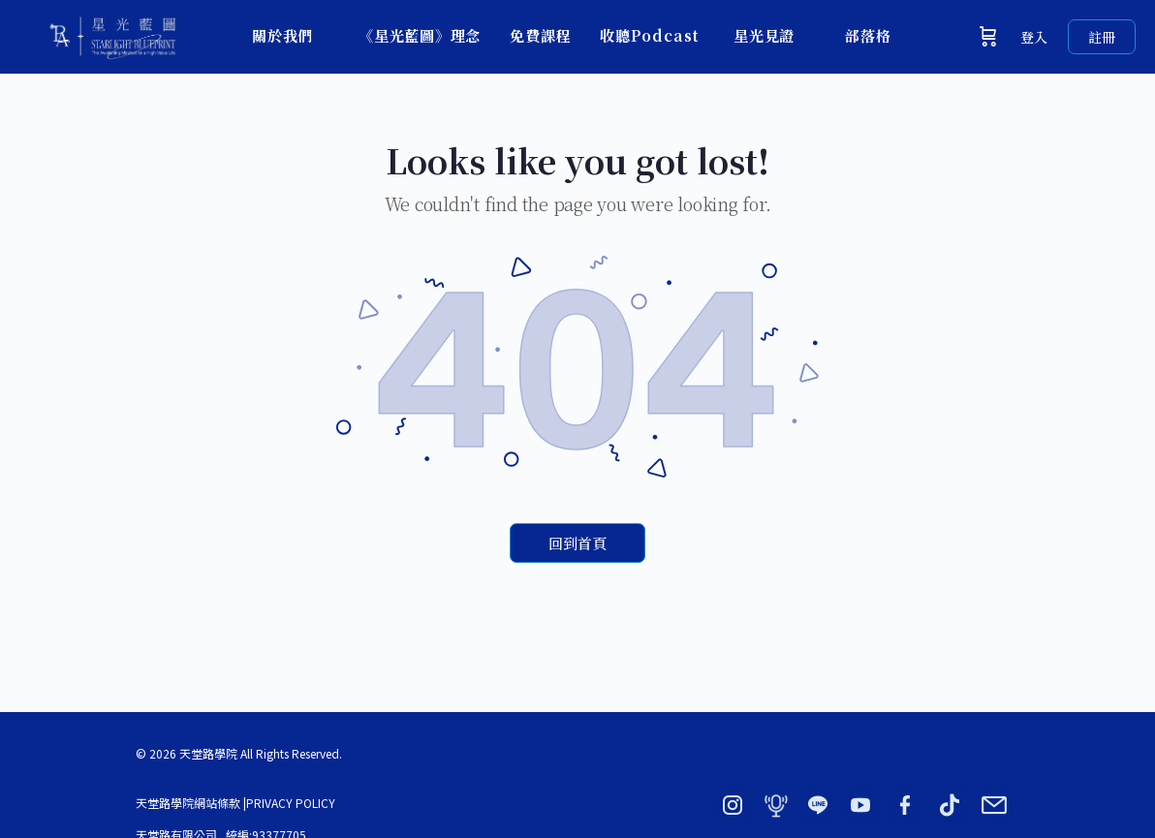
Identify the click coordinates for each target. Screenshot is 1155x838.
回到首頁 (577, 543)
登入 (1033, 37)
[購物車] (988, 37)
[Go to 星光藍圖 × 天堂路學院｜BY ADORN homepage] (111, 32)
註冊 (1101, 37)
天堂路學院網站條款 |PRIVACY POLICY (235, 802)
